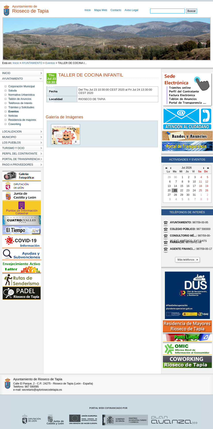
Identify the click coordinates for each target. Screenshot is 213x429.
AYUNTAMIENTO (32, 63)
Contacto (116, 10)
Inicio (88, 10)
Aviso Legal (131, 10)
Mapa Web (100, 10)
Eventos (50, 63)
